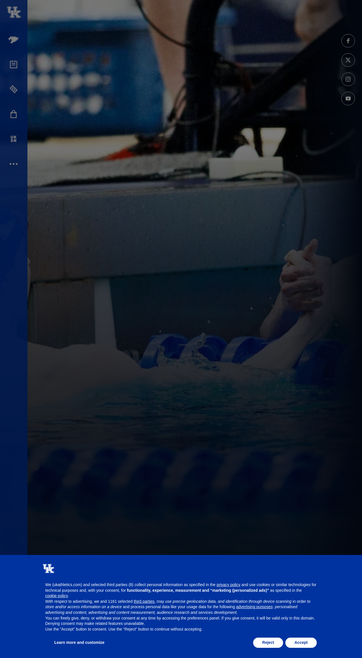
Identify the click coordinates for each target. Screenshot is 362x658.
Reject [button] (268, 642)
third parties (144, 601)
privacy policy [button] (228, 584)
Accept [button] (301, 642)
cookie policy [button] (56, 595)
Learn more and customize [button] (79, 642)
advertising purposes (254, 606)
